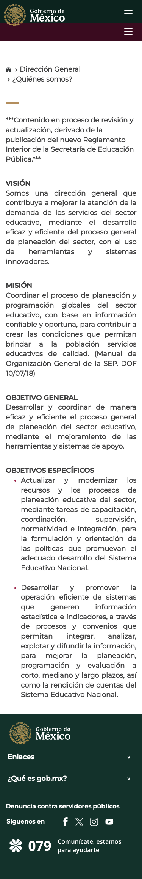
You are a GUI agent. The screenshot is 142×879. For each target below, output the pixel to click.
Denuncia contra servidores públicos (62, 806)
